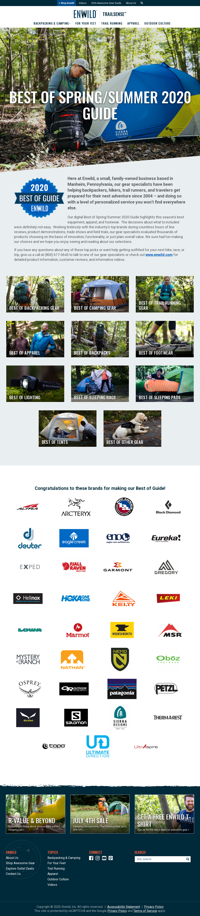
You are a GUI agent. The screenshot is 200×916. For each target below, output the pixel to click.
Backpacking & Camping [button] (50, 23)
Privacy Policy (154, 907)
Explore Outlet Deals (20, 868)
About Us (132, 3)
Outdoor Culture (158, 23)
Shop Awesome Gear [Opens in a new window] (20, 863)
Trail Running (112, 23)
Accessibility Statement (123, 907)
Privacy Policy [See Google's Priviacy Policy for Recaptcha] (117, 911)
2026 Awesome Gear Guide (106, 3)
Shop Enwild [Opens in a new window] (65, 3)
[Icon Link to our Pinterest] (111, 859)
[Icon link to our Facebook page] (92, 859)
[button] (142, 3)
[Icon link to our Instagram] (98, 859)
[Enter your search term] (163, 859)
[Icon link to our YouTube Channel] (105, 859)
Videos (82, 3)
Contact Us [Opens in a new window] (13, 874)
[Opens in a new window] (35, 814)
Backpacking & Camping (63, 858)
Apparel (134, 23)
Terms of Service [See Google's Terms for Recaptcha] (145, 911)
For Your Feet (85, 23)
